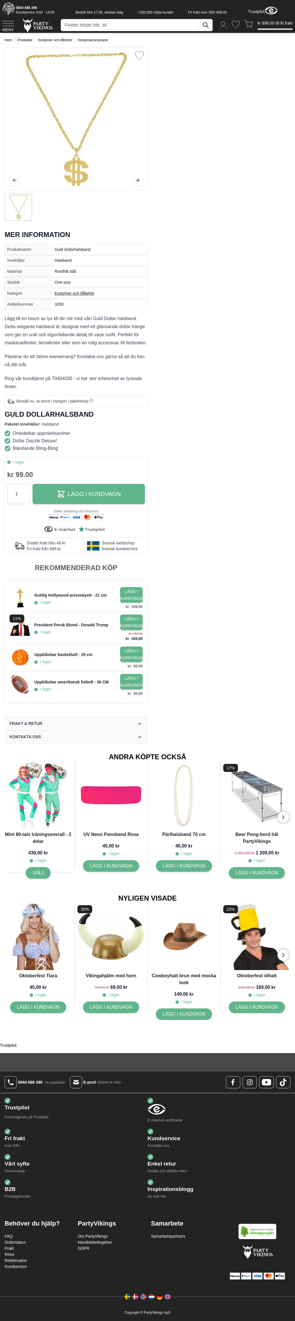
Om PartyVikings (93, 1236)
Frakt (9, 1248)
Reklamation (16, 1260)
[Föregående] (15, 180)
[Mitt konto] (223, 25)
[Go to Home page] (37, 25)
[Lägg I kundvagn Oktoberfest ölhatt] (257, 1007)
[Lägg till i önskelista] (139, 55)
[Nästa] (137, 180)
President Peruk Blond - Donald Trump (71, 625)
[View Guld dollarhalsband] (18, 207)
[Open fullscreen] (76, 119)
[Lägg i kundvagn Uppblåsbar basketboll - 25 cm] (131, 654)
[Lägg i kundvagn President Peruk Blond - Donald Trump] (131, 622)
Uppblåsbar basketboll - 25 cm (63, 654)
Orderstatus (15, 1242)
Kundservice (16, 1266)
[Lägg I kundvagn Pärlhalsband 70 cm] (184, 866)
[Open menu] (8, 25)
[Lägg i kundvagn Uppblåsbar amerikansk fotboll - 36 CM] (131, 681)
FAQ (9, 1236)
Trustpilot (256, 11)
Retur (9, 1254)
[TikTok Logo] (283, 1082)
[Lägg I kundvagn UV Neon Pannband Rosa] (111, 866)
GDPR (83, 1248)
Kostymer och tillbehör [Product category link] (75, 293)
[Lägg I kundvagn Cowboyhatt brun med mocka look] (184, 1014)
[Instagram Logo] (250, 1082)
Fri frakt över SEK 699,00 (207, 12)
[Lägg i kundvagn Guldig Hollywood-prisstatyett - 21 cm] (131, 595)
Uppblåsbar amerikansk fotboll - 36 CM (71, 682)
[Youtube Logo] (266, 1082)
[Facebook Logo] (233, 1082)
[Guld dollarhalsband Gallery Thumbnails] (18, 207)
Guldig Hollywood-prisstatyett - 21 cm (70, 595)
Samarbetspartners (168, 1236)
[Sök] (206, 25)
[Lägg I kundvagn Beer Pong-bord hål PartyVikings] (257, 873)
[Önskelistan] (236, 24)
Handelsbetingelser (95, 1242)
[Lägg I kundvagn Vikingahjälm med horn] (111, 1007)
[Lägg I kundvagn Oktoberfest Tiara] (38, 1007)
